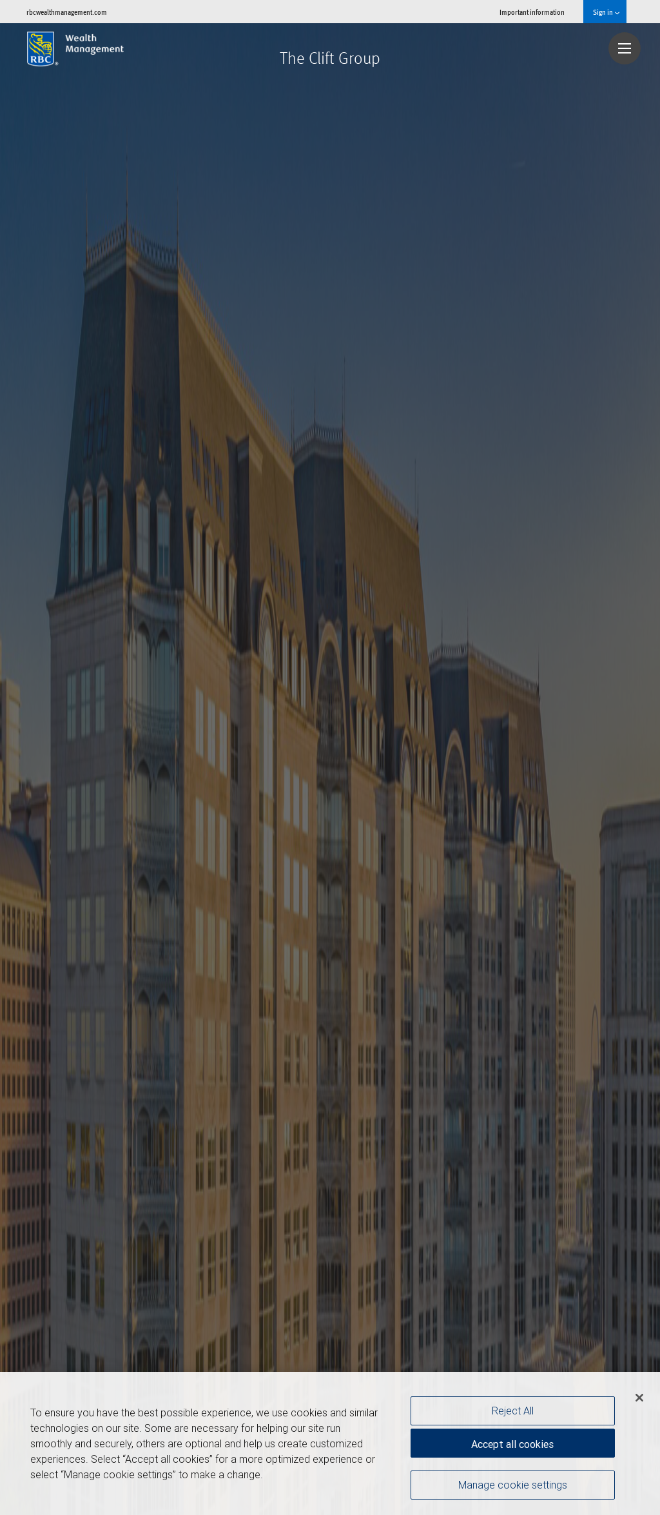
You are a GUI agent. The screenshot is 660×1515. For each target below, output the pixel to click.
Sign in (606, 12)
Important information (532, 12)
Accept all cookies (512, 1444)
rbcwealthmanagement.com (66, 12)
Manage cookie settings (512, 1484)
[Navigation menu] (624, 48)
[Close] (639, 1397)
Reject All (513, 1410)
